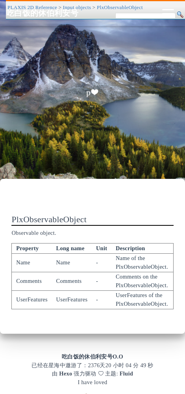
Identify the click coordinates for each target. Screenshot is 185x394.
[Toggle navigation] (168, 13)
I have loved (92, 382)
